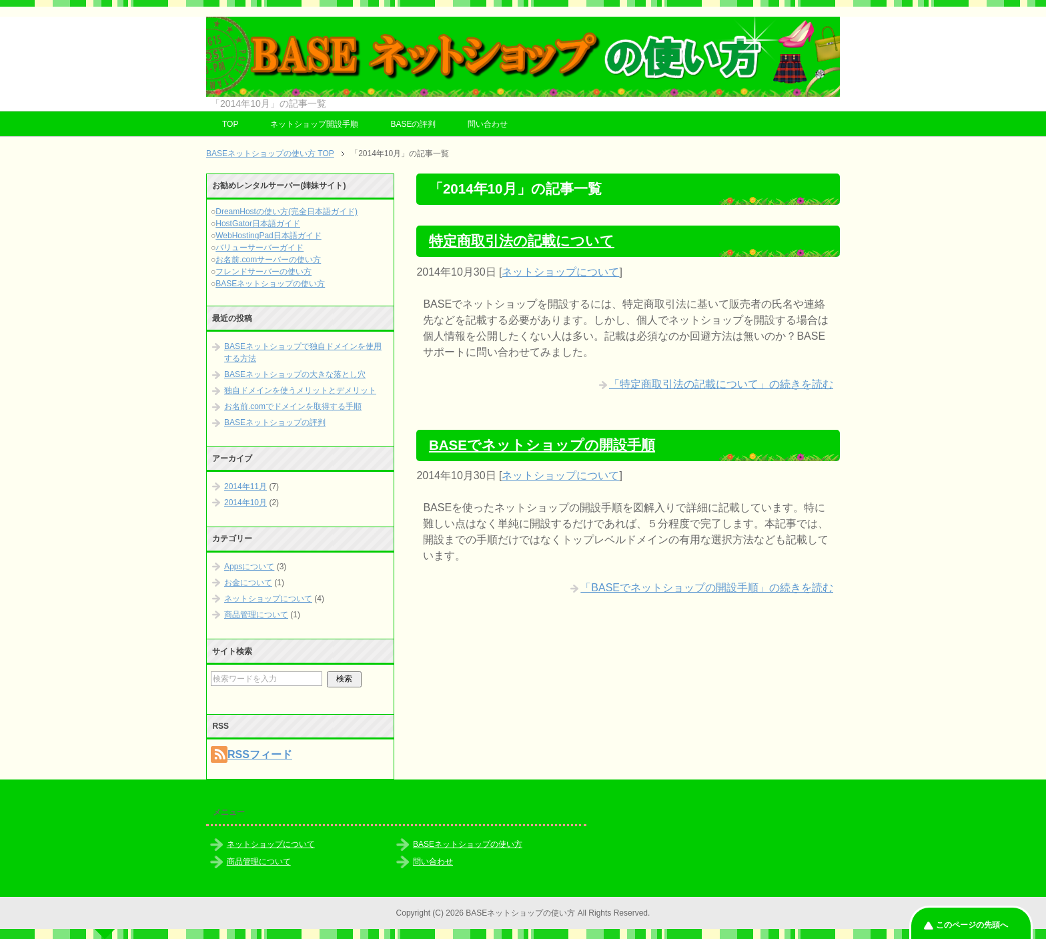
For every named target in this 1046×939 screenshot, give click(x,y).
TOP (230, 124)
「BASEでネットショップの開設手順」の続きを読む (706, 587)
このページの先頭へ (972, 925)
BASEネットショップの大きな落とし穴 (295, 374)
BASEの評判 (413, 124)
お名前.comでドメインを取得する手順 (293, 406)
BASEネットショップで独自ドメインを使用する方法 (303, 352)
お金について (248, 582)
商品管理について (256, 614)
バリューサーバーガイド (259, 247)
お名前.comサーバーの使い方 (268, 259)
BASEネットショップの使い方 (270, 283)
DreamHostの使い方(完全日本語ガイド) (286, 211)
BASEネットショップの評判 (275, 422)
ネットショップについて (560, 272)
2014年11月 (245, 486)
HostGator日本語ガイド (257, 223)
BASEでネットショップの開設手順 (542, 444)
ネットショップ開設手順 (314, 124)
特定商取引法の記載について (521, 240)
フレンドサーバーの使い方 (263, 271)
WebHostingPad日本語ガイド (268, 235)
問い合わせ (488, 124)
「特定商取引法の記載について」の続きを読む (721, 384)
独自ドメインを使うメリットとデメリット (300, 390)
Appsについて (249, 566)
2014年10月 (245, 502)
